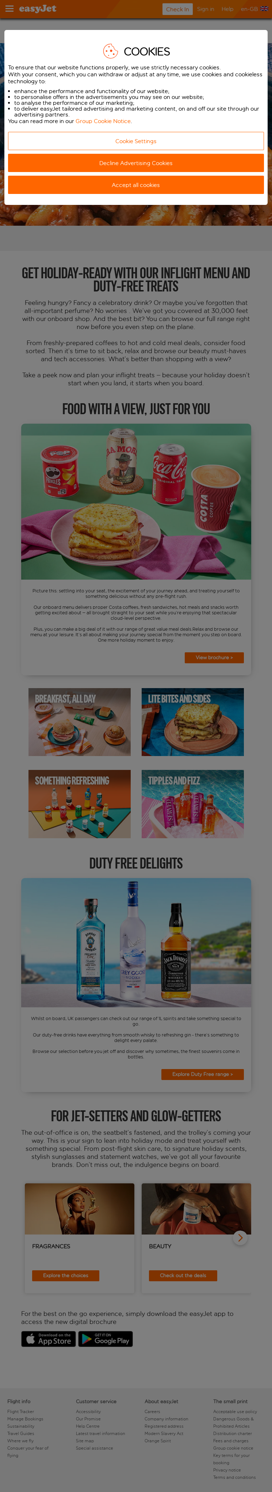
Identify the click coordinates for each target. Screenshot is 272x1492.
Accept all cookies (136, 185)
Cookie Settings (136, 141)
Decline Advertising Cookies (136, 163)
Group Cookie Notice (103, 121)
